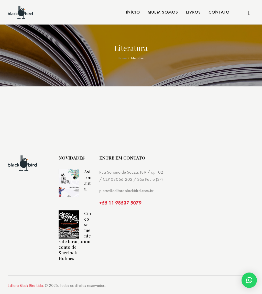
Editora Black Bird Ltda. (26, 285)
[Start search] (249, 13)
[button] (249, 280)
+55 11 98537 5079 (120, 203)
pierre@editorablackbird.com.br (126, 190)
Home (122, 58)
